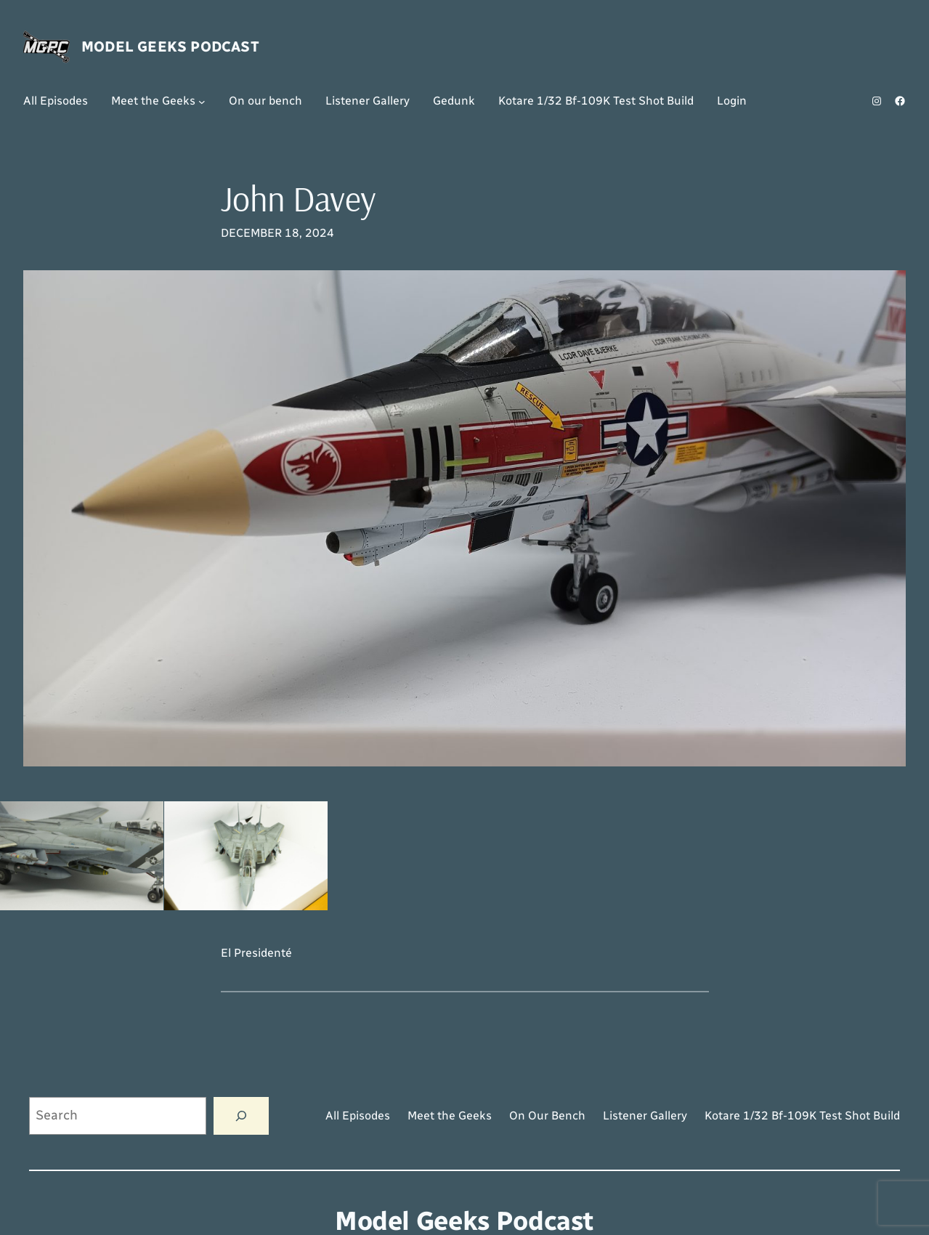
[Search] (241, 1116)
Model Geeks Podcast (170, 46)
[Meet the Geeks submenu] (202, 101)
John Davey (298, 199)
